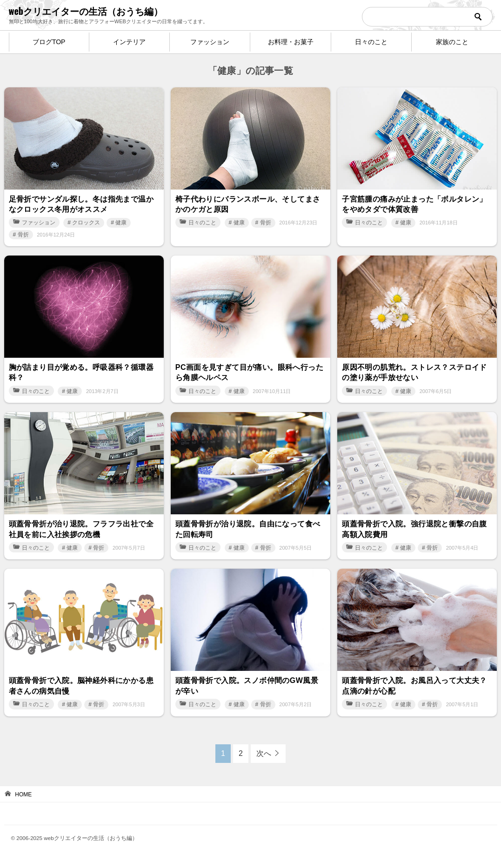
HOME (23, 794)
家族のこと (452, 42)
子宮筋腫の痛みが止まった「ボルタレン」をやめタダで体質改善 (414, 204)
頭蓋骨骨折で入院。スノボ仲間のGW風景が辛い (246, 685)
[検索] (427, 16)
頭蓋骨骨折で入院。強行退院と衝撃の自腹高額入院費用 (414, 529)
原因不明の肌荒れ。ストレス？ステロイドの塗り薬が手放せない (414, 372)
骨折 (23, 234)
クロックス (86, 222)
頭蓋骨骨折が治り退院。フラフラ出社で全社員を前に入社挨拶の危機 (81, 529)
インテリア (129, 42)
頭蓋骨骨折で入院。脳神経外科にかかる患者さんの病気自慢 (81, 685)
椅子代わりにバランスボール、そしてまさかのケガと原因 (248, 204)
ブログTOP (49, 42)
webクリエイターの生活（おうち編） (86, 11)
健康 (121, 222)
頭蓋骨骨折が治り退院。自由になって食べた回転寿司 (248, 529)
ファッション (209, 42)
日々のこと (371, 42)
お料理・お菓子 (291, 42)
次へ (263, 753)
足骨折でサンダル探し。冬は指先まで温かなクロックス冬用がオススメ (81, 204)
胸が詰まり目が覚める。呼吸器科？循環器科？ (81, 372)
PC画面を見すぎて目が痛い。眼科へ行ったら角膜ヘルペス (249, 372)
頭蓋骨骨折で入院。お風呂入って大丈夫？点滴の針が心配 (414, 685)
